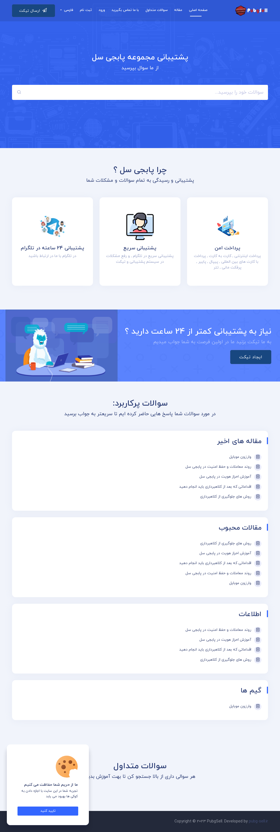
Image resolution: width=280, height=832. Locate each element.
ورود (101, 10)
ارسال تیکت (33, 10)
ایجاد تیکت (250, 357)
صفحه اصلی (198, 10)
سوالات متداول (156, 10)
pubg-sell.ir (258, 821)
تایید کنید (48, 810)
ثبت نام (86, 10)
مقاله (178, 10)
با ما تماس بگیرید (125, 10)
